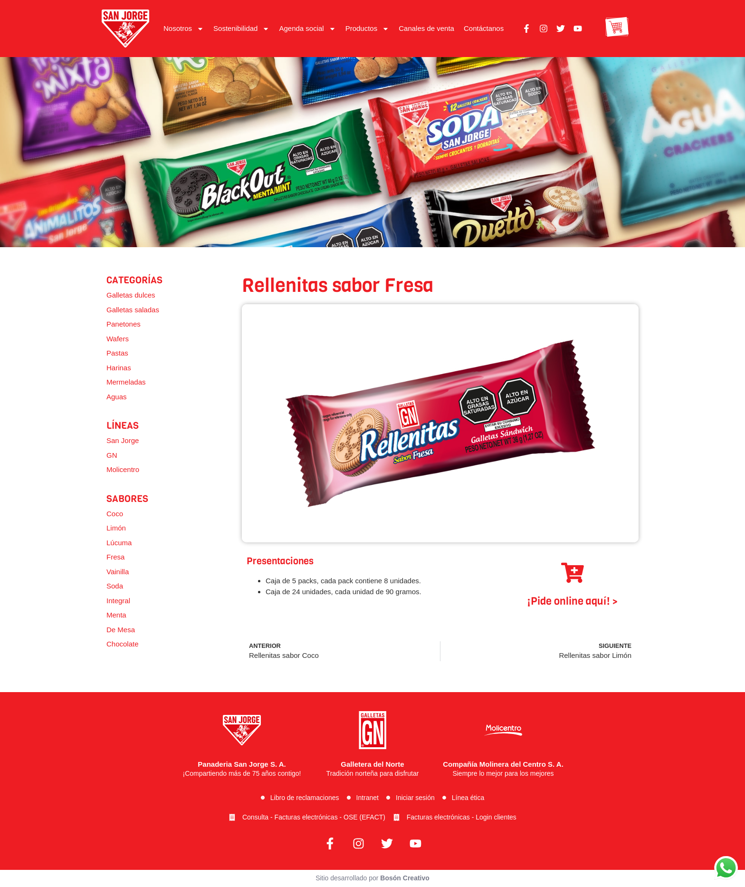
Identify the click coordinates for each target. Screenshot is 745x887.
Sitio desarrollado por (372, 879)
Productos (367, 28)
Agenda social (307, 28)
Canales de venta (426, 28)
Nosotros (183, 28)
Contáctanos (484, 28)
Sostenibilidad (241, 28)
